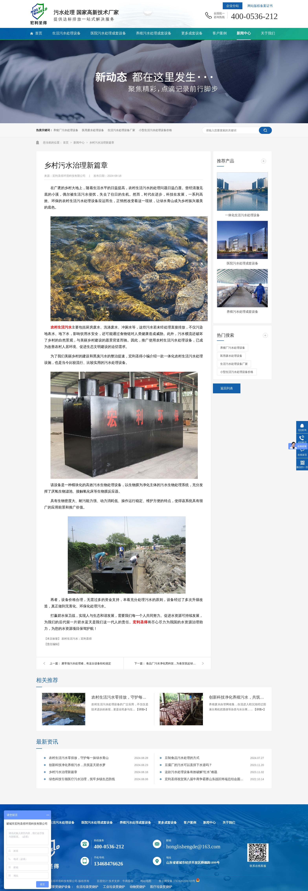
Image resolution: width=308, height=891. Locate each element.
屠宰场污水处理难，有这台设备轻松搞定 (86, 663)
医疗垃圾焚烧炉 (161, 886)
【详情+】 (142, 709)
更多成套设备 (167, 822)
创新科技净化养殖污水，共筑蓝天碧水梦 (237, 697)
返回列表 (226, 388)
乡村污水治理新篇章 (101, 142)
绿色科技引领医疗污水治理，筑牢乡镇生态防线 (82, 779)
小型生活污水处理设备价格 (155, 130)
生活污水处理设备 (61, 822)
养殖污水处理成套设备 (242, 311)
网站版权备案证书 (260, 5)
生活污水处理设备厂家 (121, 130)
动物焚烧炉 (137, 886)
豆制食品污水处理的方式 (182, 758)
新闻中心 (79, 142)
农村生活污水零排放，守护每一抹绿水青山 (119, 697)
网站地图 (145, 881)
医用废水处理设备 (93, 130)
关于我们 (229, 822)
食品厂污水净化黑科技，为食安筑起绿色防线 (171, 663)
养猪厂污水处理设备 (65, 130)
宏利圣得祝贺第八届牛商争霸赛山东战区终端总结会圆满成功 (204, 779)
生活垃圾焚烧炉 (87, 886)
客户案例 (190, 822)
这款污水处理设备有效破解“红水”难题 (191, 772)
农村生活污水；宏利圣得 (76, 638)
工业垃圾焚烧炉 (114, 886)
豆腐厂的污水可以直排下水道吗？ (188, 765)
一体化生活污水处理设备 (242, 215)
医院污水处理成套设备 (242, 263)
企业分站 (232, 5)
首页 (66, 142)
